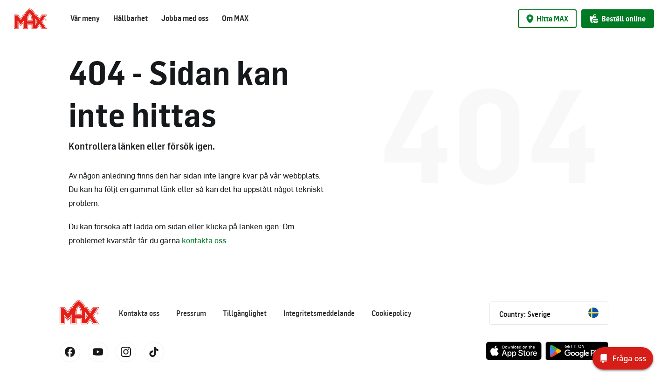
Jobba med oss (184, 18)
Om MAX (235, 18)
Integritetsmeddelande (319, 313)
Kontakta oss (139, 313)
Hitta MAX (547, 18)
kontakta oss (204, 240)
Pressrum (191, 313)
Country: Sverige (549, 313)
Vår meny (85, 18)
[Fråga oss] (622, 358)
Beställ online (618, 18)
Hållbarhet (130, 18)
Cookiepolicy (392, 313)
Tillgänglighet (245, 313)
